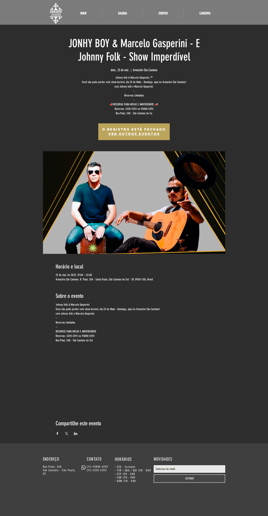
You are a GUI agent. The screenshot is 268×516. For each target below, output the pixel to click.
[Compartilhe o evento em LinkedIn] (75, 433)
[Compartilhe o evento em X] (66, 433)
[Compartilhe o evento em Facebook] (57, 433)
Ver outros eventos (134, 134)
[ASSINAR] (189, 478)
